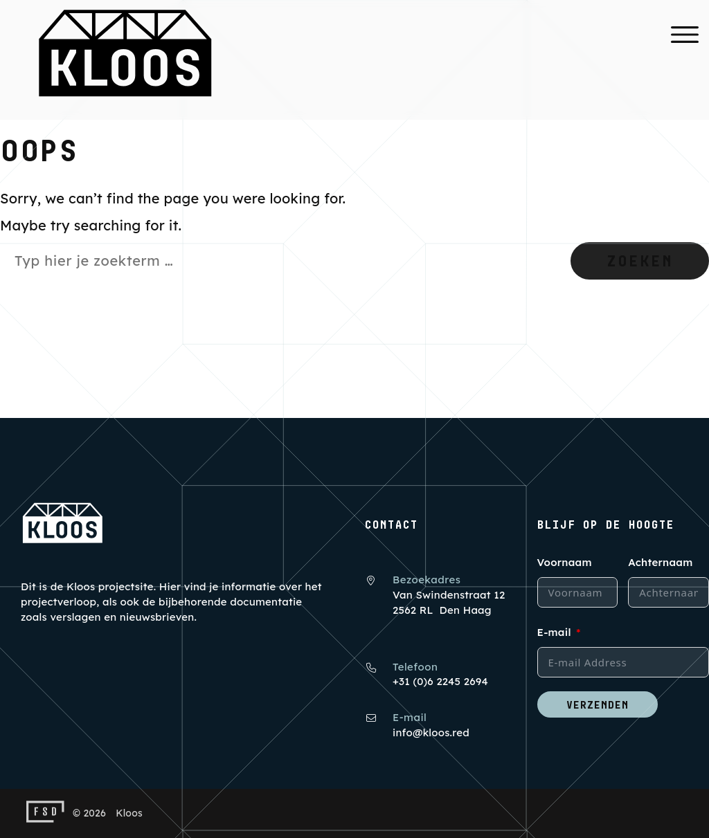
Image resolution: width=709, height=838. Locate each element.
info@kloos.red (431, 732)
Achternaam (660, 562)
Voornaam (564, 562)
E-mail (554, 632)
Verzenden (597, 704)
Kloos (129, 813)
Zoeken (640, 260)
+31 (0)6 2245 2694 (440, 681)
